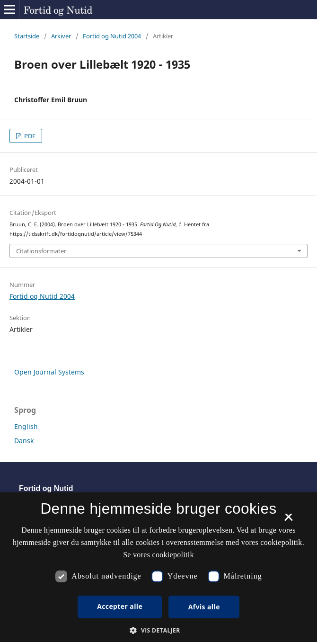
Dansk (24, 440)
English (26, 426)
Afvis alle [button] (204, 606)
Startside (26, 36)
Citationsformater (41, 251)
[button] (158, 630)
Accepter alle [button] (119, 606)
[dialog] (158, 567)
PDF (29, 136)
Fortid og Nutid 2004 (112, 36)
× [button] (288, 520)
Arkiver (61, 36)
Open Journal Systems (49, 371)
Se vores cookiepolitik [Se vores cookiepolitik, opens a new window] (158, 555)
